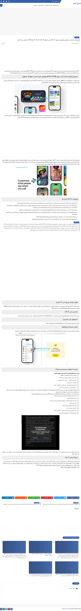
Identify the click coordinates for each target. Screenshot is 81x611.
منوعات (35, 5)
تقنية (77, 37)
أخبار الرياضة (41, 5)
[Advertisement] (40, 22)
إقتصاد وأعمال (48, 5)
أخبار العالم (55, 5)
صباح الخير (77, 4)
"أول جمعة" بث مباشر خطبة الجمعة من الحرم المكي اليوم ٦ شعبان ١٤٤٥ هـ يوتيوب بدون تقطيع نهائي (54, 230)
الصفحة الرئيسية (55, 1)
